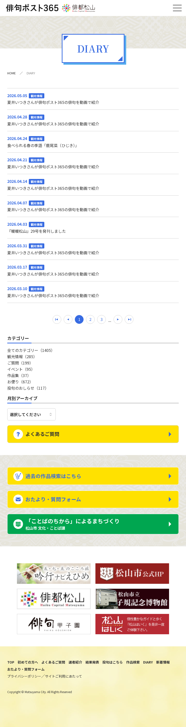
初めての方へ (28, 673)
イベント (21, 372)
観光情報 (22, 359)
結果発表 (92, 673)
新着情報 (163, 673)
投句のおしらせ (28, 391)
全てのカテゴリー (31, 353)
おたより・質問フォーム (57, 506)
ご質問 (20, 365)
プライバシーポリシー (24, 687)
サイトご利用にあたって (63, 687)
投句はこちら (112, 673)
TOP (10, 673)
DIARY (148, 673)
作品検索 (133, 673)
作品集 (19, 378)
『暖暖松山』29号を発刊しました (93, 230)
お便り (20, 384)
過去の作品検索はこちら (57, 480)
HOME (11, 76)
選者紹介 (75, 673)
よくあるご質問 (46, 436)
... (109, 323)
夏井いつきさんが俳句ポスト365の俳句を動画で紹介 (93, 101)
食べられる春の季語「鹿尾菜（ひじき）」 (93, 144)
